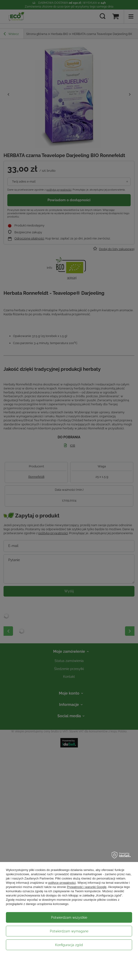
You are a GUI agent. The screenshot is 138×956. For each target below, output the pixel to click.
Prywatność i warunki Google (87, 887)
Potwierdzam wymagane (69, 931)
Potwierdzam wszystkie (69, 917)
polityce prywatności (62, 882)
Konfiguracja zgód (69, 945)
